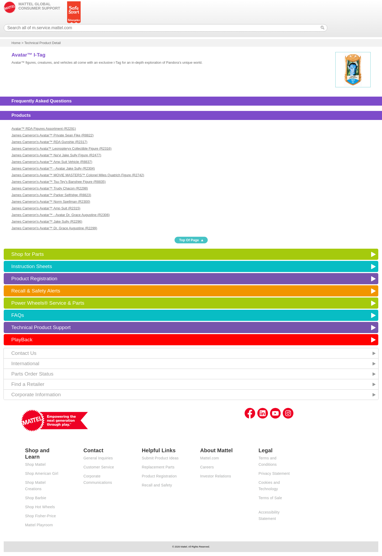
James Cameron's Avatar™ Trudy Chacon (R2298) (49, 188)
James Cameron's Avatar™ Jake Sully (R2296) (46, 221)
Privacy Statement (274, 473)
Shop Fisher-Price (40, 516)
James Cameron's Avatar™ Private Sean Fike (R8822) (52, 135)
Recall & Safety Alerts (35, 291)
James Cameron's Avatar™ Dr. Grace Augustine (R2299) (54, 228)
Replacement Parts (158, 467)
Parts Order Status (32, 374)
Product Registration (34, 278)
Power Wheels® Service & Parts (47, 303)
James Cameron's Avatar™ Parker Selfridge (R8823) (51, 195)
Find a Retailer (27, 384)
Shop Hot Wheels (40, 507)
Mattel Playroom (39, 525)
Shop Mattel (35, 464)
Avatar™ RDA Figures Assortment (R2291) (43, 129)
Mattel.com (209, 458)
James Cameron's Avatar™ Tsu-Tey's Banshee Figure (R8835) (58, 182)
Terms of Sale (270, 498)
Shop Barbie (35, 498)
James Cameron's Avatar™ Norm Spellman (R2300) (50, 202)
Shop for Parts (27, 254)
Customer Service (98, 467)
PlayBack (21, 339)
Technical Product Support (41, 327)
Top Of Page (189, 240)
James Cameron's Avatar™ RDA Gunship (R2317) (49, 142)
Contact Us (23, 353)
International (25, 363)
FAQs (17, 315)
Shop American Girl (41, 473)
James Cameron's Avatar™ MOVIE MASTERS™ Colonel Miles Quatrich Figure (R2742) (77, 175)
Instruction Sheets (31, 266)
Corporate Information (36, 394)
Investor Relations (215, 476)
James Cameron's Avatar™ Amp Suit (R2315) (45, 208)
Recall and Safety (157, 485)
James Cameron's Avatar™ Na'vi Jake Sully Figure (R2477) (56, 155)
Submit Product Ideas (160, 458)
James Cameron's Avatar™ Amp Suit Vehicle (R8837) (51, 162)
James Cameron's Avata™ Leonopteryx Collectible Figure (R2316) (61, 148)
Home (15, 43)
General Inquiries (98, 458)
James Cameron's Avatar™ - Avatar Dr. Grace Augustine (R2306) (60, 215)
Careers (207, 467)
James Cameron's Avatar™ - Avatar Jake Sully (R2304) (53, 168)
